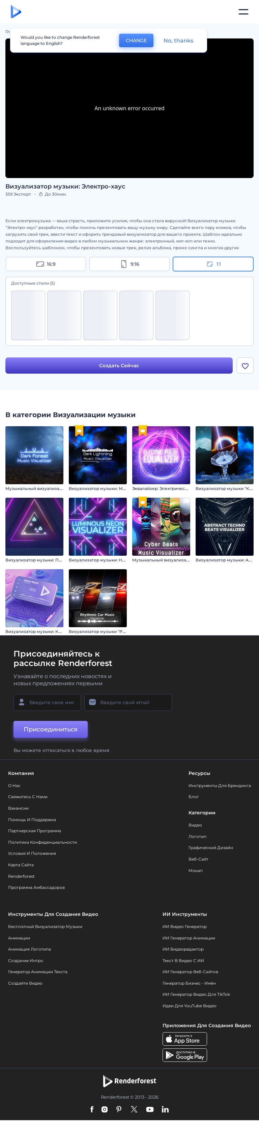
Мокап (196, 870)
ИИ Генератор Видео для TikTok (196, 994)
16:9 (46, 264)
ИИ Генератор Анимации (189, 937)
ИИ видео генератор (185, 926)
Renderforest (21, 876)
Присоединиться (51, 729)
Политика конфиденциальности (42, 842)
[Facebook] (91, 1109)
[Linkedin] (165, 1109)
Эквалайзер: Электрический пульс (169, 488)
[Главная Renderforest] (16, 12)
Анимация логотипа (29, 949)
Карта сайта (21, 864)
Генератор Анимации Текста (37, 971)
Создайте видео (25, 983)
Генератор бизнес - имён (189, 983)
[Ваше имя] (47, 702)
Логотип (197, 836)
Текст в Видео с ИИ (183, 960)
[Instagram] (105, 1109)
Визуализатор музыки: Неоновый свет (110, 559)
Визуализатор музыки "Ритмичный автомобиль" (121, 631)
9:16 (129, 264)
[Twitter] (134, 1109)
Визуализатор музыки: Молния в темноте (114, 488)
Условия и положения (32, 853)
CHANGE (136, 40)
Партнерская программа (34, 830)
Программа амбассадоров (36, 887)
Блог (194, 796)
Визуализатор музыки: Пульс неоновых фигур (55, 559)
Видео (195, 825)
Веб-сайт (198, 859)
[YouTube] (150, 1109)
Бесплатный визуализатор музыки (45, 926)
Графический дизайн (211, 847)
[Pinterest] (119, 1109)
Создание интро (25, 960)
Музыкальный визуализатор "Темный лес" (51, 488)
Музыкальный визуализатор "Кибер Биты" (178, 559)
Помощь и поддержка (32, 819)
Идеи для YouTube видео (190, 1005)
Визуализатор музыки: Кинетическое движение (57, 631)
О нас (14, 785)
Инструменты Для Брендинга (220, 785)
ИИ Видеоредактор (183, 949)
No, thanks (178, 40)
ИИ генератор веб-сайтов (190, 971)
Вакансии (18, 808)
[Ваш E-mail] (128, 702)
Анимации (19, 937)
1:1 (213, 264)
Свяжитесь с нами (28, 796)
